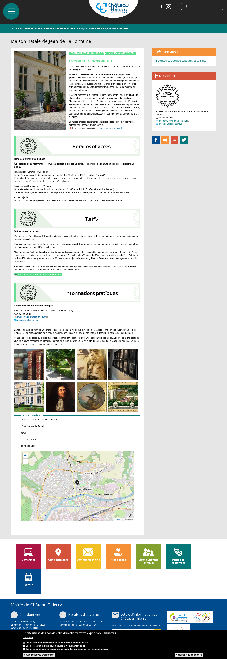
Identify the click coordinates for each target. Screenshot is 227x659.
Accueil (15, 28)
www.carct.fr (178, 617)
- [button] (25, 461)
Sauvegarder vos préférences (39, 655)
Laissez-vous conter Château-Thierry (63, 28)
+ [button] (25, 456)
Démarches (28, 560)
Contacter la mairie (88, 560)
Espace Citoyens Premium (148, 561)
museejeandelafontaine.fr (110, 128)
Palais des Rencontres (178, 561)
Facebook (161, 6)
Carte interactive (58, 560)
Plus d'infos (28, 638)
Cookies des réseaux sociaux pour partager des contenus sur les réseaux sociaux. (67, 649)
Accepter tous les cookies (189, 655)
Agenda (28, 584)
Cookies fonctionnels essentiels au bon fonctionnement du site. (57, 643)
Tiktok (175, 6)
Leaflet (117, 519)
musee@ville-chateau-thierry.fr (32, 317)
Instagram (168, 6)
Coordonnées (31, 415)
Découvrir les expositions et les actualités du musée (182, 61)
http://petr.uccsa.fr (201, 617)
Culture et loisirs (30, 28)
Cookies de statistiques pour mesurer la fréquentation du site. (56, 646)
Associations (118, 560)
